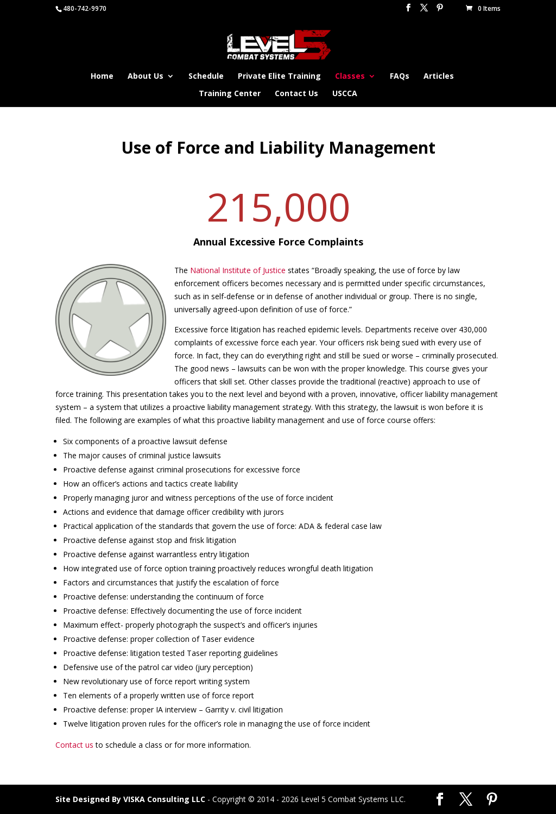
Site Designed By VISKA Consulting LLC (130, 799)
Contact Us (296, 94)
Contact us (74, 745)
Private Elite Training (279, 76)
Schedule (206, 76)
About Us (145, 76)
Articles (439, 76)
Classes (350, 76)
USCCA (344, 94)
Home (102, 76)
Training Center (230, 94)
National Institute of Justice (238, 270)
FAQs (399, 76)
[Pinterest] (440, 11)
